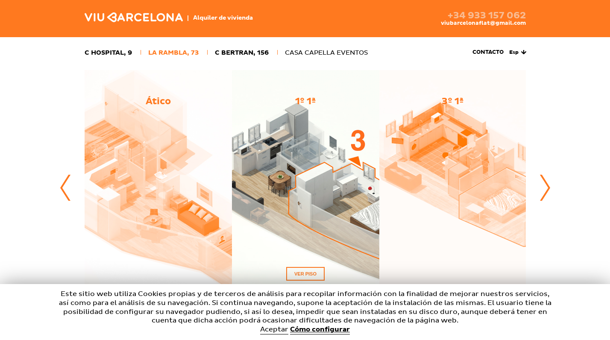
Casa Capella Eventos (326, 53)
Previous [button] (65, 188)
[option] (158, 188)
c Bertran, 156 (242, 53)
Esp (514, 52)
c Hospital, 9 (108, 53)
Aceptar (274, 329)
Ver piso (305, 273)
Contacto (488, 52)
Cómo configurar (320, 329)
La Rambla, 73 (173, 53)
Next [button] (545, 188)
